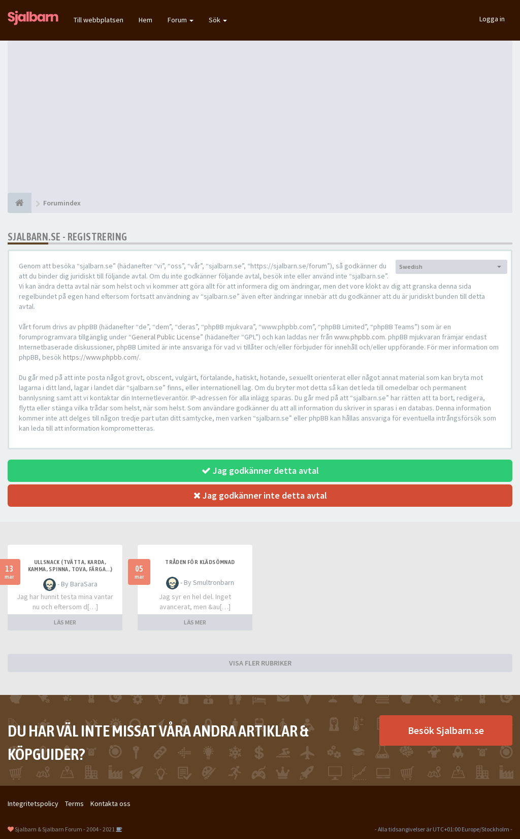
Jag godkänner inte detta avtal (260, 495)
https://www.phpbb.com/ (101, 357)
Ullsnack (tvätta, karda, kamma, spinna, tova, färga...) (70, 565)
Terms (74, 803)
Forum (180, 19)
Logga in (492, 18)
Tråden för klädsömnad (200, 562)
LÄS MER (65, 622)
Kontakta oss (110, 803)
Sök (218, 19)
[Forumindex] (19, 203)
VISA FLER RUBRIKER (260, 663)
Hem (145, 19)
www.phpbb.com (359, 336)
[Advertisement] (260, 117)
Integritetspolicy (33, 803)
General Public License (166, 336)
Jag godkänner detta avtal (260, 470)
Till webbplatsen (98, 19)
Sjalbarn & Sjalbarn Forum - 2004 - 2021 (65, 829)
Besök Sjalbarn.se (446, 730)
